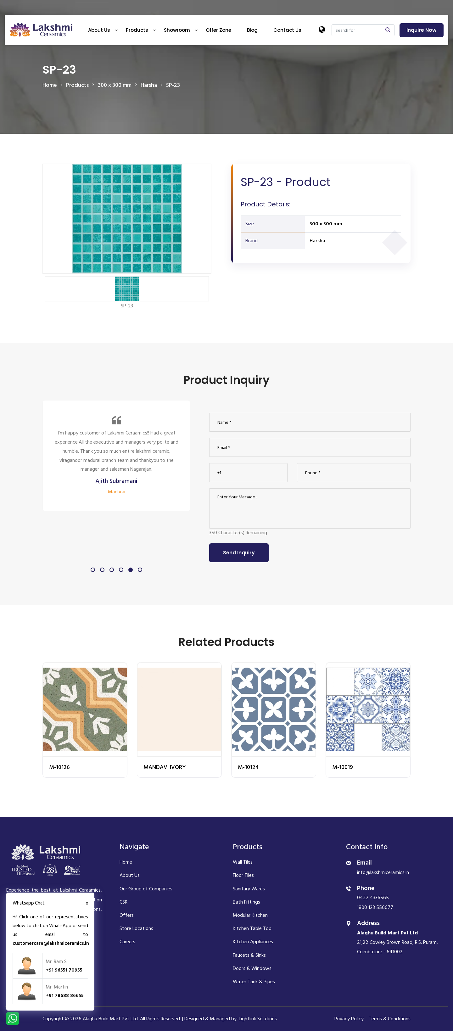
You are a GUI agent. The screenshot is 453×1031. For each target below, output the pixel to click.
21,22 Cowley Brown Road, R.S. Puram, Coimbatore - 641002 (397, 942)
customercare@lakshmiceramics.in (51, 943)
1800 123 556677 (375, 907)
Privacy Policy (349, 1019)
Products (137, 30)
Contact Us (287, 30)
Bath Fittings (246, 902)
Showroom (177, 30)
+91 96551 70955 (64, 970)
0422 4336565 (373, 898)
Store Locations (136, 928)
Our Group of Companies (146, 889)
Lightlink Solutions (258, 1019)
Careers (127, 942)
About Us (99, 30)
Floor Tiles (243, 875)
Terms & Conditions (390, 1019)
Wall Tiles (243, 862)
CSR (123, 902)
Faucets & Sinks (249, 955)
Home (49, 85)
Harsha (317, 241)
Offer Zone (218, 30)
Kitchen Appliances (253, 942)
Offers (127, 915)
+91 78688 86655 (65, 995)
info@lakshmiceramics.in (383, 872)
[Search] (357, 30)
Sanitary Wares (249, 889)
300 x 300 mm (326, 224)
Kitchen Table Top (252, 928)
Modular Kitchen (250, 915)
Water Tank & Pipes (254, 982)
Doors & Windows (252, 968)
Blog (252, 30)
